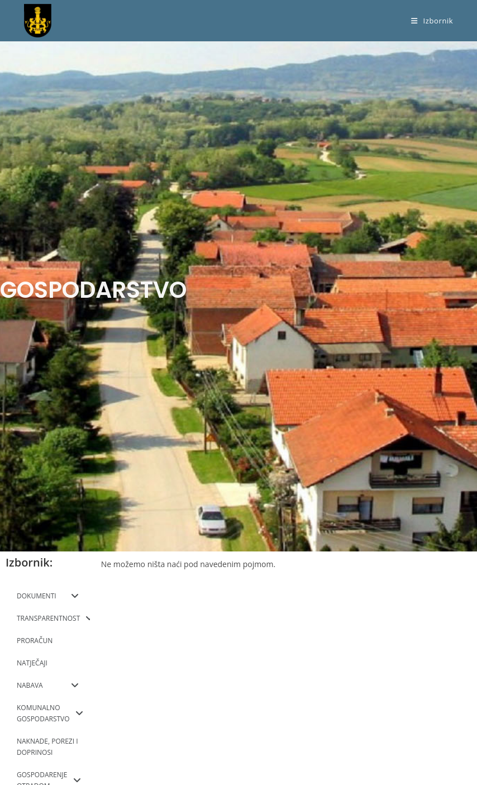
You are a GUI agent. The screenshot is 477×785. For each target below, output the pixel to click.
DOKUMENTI (48, 596)
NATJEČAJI (32, 663)
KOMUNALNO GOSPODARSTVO (50, 713)
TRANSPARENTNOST (53, 618)
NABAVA (48, 685)
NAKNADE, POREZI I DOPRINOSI (47, 746)
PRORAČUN (35, 640)
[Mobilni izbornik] (432, 21)
